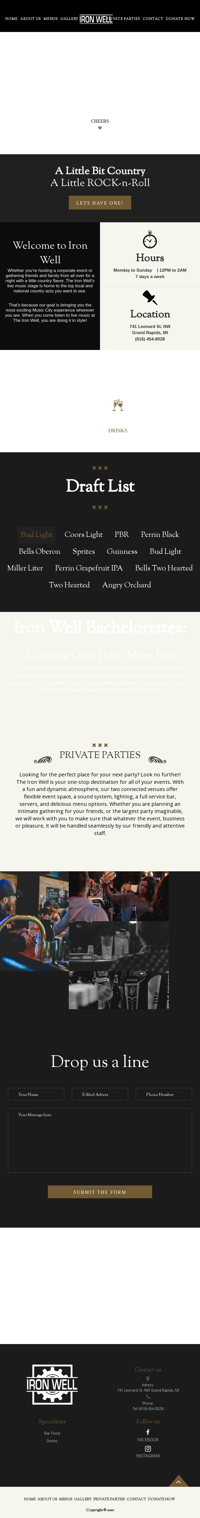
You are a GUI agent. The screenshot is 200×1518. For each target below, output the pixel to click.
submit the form (99, 1192)
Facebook (148, 1440)
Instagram (148, 1456)
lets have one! (100, 203)
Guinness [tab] (122, 552)
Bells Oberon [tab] (39, 552)
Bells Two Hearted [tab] (164, 568)
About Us (30, 19)
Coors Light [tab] (84, 535)
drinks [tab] (52, 1440)
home (11, 19)
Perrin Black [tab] (160, 535)
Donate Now (180, 19)
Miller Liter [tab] (25, 568)
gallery (69, 19)
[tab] (79, 405)
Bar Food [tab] (52, 1433)
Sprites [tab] (84, 552)
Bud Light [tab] (36, 535)
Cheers (100, 125)
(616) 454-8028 (150, 1408)
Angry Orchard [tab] (126, 585)
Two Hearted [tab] (69, 585)
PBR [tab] (122, 535)
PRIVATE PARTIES (123, 19)
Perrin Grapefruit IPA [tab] (89, 568)
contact (153, 19)
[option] (100, 77)
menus (50, 19)
